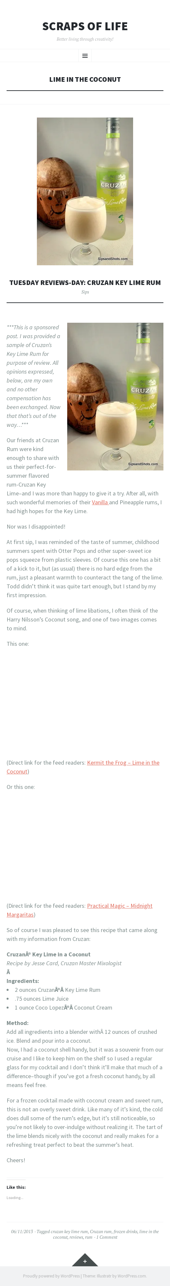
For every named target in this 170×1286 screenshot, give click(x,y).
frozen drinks (125, 1231)
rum (89, 1237)
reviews (76, 1237)
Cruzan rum (101, 1231)
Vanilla (100, 502)
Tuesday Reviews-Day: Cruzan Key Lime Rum (85, 282)
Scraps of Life (85, 26)
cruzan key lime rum (69, 1231)
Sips (85, 292)
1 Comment (106, 1237)
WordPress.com (132, 1276)
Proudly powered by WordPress (51, 1276)
